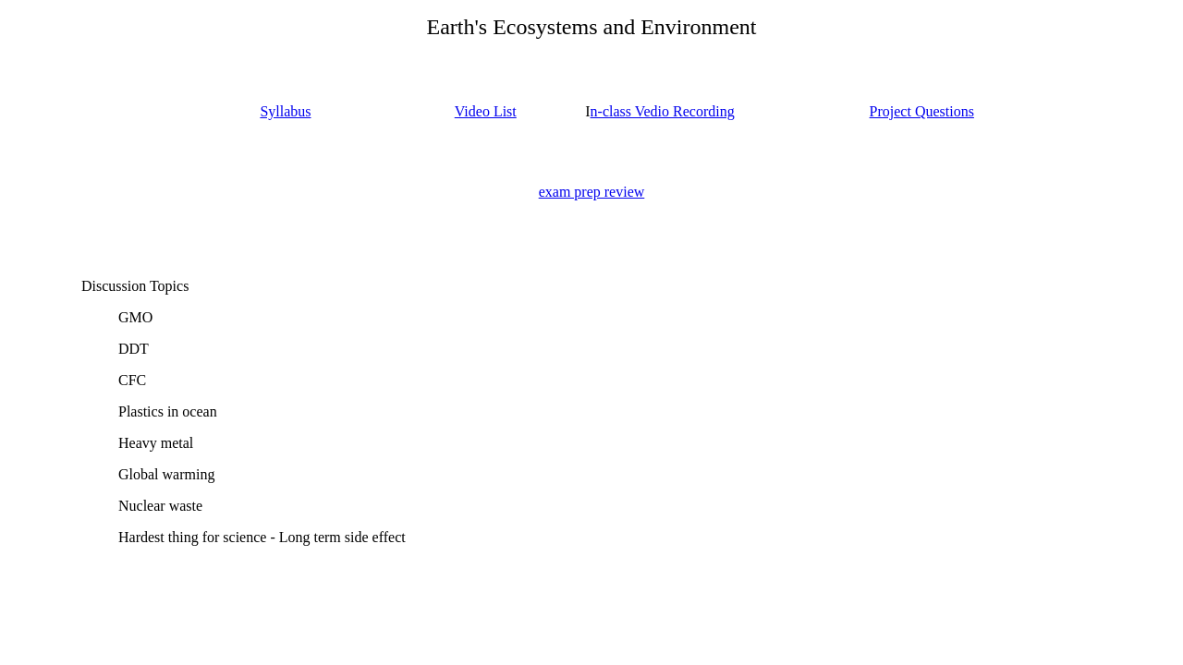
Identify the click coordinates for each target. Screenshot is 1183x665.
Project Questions (922, 111)
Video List (486, 111)
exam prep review (592, 192)
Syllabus (285, 111)
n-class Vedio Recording (663, 111)
